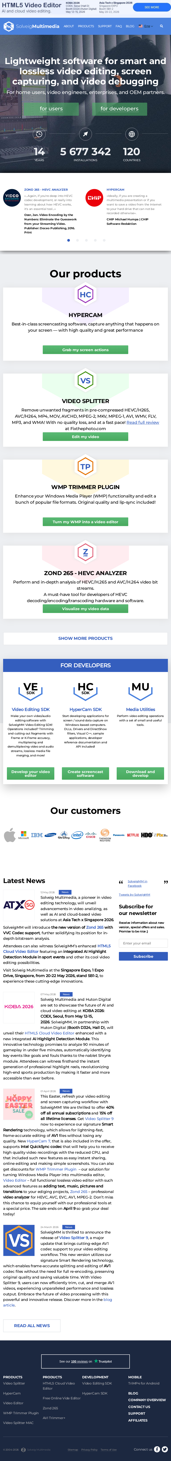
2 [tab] (77, 240)
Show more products (85, 638)
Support (105, 26)
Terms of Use (109, 1449)
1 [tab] (68, 240)
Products (86, 26)
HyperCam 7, (39, 1141)
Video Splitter (14, 1383)
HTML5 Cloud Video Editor (49, 1033)
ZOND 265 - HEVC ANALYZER (46, 189)
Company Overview (147, 1400)
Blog (130, 26)
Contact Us (139, 1407)
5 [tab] (104, 240)
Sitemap (73, 1449)
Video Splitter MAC (18, 1423)
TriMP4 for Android (143, 1383)
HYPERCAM (115, 189)
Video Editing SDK (97, 1383)
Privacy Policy (89, 1449)
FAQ (119, 26)
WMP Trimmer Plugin (56, 1169)
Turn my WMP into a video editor (85, 522)
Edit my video (85, 437)
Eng (144, 26)
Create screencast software (85, 774)
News (65, 892)
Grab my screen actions (85, 350)
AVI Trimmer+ (54, 1418)
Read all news (32, 1325)
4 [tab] (95, 240)
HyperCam (12, 1393)
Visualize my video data (85, 609)
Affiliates (137, 1420)
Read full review (142, 422)
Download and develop (140, 774)
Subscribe (143, 956)
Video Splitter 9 (99, 1118)
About (69, 26)
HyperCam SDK (95, 1393)
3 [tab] (86, 240)
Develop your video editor (30, 774)
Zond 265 (95, 927)
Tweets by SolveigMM (134, 894)
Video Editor (15, 1180)
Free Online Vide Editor (62, 1398)
